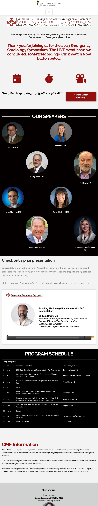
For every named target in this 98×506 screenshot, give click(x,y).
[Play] (8, 338)
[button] (49, 12)
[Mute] (86, 338)
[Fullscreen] (89, 338)
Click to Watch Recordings (81, 96)
